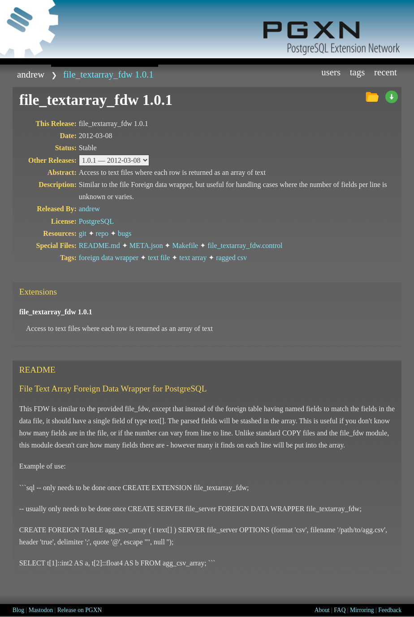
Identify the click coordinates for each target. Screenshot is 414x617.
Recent (385, 72)
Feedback (389, 610)
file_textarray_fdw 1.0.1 (108, 74)
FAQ (339, 610)
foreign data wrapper (108, 257)
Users (331, 72)
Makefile (185, 245)
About (322, 610)
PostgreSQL (96, 221)
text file (159, 257)
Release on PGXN (79, 610)
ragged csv (231, 257)
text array (193, 257)
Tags (357, 72)
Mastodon (41, 610)
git (82, 233)
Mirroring (362, 610)
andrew (30, 74)
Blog (18, 610)
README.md (99, 245)
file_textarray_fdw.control (244, 245)
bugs (124, 233)
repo (102, 233)
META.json (146, 245)
